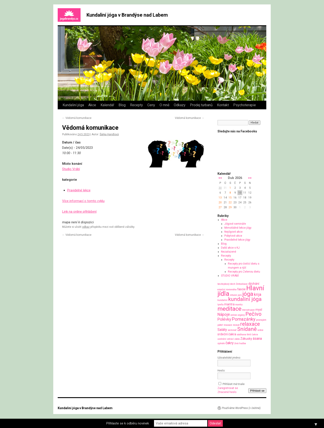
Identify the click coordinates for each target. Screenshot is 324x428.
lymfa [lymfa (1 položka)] (220, 304)
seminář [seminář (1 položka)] (232, 330)
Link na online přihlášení (79, 212)
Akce (92, 105)
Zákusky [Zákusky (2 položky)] (246, 338)
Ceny (151, 105)
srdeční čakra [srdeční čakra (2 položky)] (226, 334)
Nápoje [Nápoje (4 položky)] (223, 314)
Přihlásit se (257, 390)
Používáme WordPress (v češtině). (241, 408)
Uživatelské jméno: (229, 357)
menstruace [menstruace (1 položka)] (248, 309)
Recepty (136, 105)
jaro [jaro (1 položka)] (240, 295)
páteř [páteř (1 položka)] (220, 325)
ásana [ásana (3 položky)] (257, 338)
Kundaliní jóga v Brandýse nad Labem (127, 15)
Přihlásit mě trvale (234, 384)
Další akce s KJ (230, 247)
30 (220, 187)
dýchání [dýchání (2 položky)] (253, 283)
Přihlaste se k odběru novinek (127, 423)
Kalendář (107, 105)
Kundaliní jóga (73, 105)
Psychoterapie (244, 105)
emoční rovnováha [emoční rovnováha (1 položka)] (227, 289)
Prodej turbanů (201, 105)
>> (250, 178)
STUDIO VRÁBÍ (230, 275)
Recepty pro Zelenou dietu (244, 271)
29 (230, 207)
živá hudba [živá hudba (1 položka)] (240, 343)
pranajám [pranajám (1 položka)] (261, 319)
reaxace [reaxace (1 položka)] (228, 325)
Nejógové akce (233, 231)
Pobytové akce (233, 235)
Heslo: (221, 370)
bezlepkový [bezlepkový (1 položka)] (223, 284)
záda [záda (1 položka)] (237, 339)
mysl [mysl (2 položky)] (258, 309)
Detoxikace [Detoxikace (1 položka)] (242, 284)
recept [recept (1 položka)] (236, 325)
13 (220, 197)
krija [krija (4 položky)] (257, 294)
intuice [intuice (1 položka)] (233, 295)
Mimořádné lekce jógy (237, 227)
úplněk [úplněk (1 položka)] (221, 343)
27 (220, 207)
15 (230, 197)
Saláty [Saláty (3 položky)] (222, 330)
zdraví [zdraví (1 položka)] (230, 339)
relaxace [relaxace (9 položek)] (250, 324)
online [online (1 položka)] (234, 315)
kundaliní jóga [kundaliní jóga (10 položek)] (245, 299)
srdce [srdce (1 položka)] (260, 330)
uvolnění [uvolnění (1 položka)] (221, 339)
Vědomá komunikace (76, 118)
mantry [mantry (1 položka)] (239, 304)
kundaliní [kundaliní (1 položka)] (222, 300)
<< (220, 178)
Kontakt (223, 105)
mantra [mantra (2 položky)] (229, 304)
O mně (164, 105)
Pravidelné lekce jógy (237, 239)
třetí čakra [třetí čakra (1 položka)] (252, 334)
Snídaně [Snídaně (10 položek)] (247, 329)
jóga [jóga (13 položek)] (247, 294)
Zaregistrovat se (227, 388)
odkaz (86, 226)
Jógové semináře (235, 223)
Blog (122, 105)
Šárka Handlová (109, 134)
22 (230, 202)
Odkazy (180, 105)
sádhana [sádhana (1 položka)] (241, 334)
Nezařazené (228, 251)
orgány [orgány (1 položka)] (241, 315)
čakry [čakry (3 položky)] (229, 343)
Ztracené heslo (226, 392)
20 (220, 202)
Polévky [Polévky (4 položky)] (224, 319)
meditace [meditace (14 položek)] (229, 308)
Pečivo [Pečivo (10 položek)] (253, 314)
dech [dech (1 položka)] (232, 284)
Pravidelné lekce (79, 190)
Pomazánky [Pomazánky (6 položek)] (243, 319)
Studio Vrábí (71, 169)
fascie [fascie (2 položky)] (241, 289)
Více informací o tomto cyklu (83, 201)
